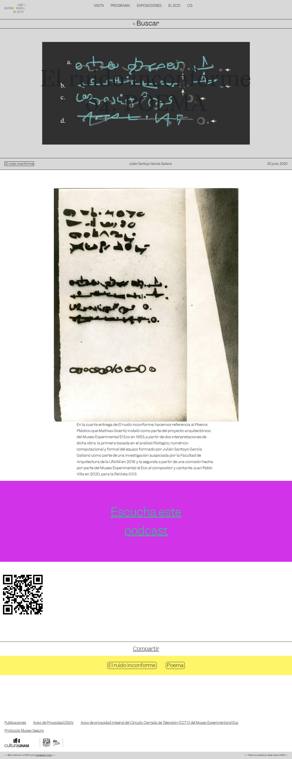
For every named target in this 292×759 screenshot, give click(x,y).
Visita (99, 5)
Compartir (146, 648)
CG (189, 5)
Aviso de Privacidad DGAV (53, 722)
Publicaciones (15, 722)
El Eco (174, 5)
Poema (175, 665)
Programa (120, 5)
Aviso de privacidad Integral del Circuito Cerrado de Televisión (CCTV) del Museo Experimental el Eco (159, 722)
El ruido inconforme (131, 665)
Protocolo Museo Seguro (24, 730)
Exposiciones (149, 5)
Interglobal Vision (43, 755)
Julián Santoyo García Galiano (150, 164)
